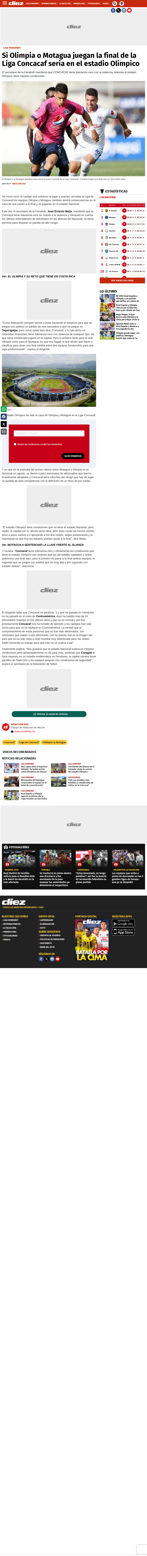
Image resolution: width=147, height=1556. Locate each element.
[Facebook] (41, 959)
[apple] (128, 931)
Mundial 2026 (11, 870)
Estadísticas (116, 191)
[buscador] (114, 3)
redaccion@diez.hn (23, 731)
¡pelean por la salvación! (126, 870)
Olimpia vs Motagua (55, 742)
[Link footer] (14, 902)
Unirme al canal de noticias (52, 714)
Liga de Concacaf (29, 742)
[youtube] (57, 959)
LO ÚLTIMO (108, 291)
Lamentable (83, 870)
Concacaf (10, 742)
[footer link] (73, 909)
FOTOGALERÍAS (19, 847)
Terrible (45, 870)
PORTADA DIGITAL (86, 916)
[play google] (128, 923)
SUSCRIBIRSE (73, 456)
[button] (4, 409)
